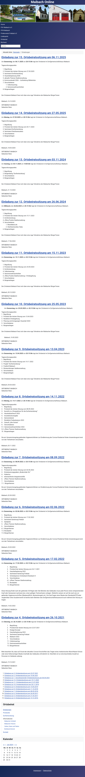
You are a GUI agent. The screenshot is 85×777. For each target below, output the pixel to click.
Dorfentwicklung (8, 716)
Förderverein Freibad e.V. (9, 33)
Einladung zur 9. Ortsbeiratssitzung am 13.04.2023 (32, 349)
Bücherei (4, 42)
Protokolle (6, 713)
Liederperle (4, 36)
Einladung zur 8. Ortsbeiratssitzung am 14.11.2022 (32, 396)
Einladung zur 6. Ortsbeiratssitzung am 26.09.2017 (21, 693)
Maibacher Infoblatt (10, 721)
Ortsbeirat (4, 39)
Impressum (37, 770)
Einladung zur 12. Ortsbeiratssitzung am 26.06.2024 (33, 201)
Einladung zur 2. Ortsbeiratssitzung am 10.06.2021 (21, 675)
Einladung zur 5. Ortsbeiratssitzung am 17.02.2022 (32, 559)
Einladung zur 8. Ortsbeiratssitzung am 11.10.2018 (21, 689)
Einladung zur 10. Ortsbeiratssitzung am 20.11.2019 (21, 684)
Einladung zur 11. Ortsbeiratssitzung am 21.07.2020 (21, 682)
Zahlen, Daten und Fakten (11, 726)
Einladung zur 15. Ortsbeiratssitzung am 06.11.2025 (33, 57)
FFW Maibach (5, 30)
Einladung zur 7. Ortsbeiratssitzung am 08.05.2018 (21, 691)
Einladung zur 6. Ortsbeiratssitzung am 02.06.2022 (32, 507)
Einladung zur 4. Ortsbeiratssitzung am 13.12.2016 (21, 698)
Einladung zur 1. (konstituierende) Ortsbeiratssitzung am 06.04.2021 (27, 678)
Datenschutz (47, 770)
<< (4, 745)
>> (16, 745)
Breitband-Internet (9, 729)
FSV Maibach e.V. (6, 27)
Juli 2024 (10, 745)
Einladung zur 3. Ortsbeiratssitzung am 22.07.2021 (21, 673)
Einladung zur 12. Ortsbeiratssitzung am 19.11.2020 (21, 680)
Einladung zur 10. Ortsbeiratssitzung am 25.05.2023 (33, 304)
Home (3, 24)
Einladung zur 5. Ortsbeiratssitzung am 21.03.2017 (21, 696)
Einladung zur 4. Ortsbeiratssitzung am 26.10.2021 (32, 617)
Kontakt (5, 732)
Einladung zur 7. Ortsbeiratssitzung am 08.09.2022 (32, 457)
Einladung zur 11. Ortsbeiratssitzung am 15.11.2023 (33, 252)
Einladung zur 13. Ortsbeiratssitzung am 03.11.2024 (33, 159)
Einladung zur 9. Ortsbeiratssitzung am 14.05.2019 (21, 687)
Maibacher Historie (9, 723)
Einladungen (7, 710)
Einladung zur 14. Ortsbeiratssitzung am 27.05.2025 (33, 113)
